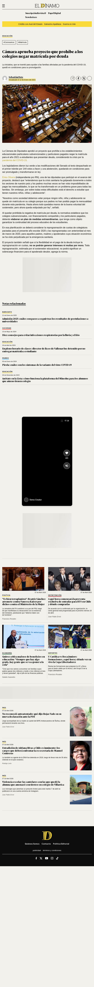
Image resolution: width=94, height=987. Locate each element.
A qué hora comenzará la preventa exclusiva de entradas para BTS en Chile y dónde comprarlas (69, 601)
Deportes (52, 653)
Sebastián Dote (16, 77)
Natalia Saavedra (8, 677)
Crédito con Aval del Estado (30, 24)
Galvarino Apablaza (52, 24)
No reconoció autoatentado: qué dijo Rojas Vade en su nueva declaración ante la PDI (31, 715)
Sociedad (6, 328)
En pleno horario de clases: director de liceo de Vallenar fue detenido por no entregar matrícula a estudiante (43, 350)
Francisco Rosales (9, 619)
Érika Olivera (8, 177)
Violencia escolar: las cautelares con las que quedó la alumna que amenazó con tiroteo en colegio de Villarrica (33, 783)
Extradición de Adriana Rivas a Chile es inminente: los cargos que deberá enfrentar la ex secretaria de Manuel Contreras (32, 750)
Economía (7, 653)
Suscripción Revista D (35, 13)
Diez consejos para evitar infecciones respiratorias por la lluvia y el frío (41, 335)
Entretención (54, 595)
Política (6, 595)
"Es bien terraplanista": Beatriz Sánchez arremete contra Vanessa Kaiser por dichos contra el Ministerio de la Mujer (24, 601)
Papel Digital (54, 13)
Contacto (46, 844)
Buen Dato (7, 312)
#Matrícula (22, 42)
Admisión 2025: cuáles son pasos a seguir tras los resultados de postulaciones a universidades (45, 320)
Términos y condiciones (52, 850)
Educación (7, 36)
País (4, 708)
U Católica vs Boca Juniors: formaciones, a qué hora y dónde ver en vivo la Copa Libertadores (69, 659)
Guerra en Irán (69, 24)
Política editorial (61, 844)
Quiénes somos (32, 844)
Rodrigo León (6, 763)
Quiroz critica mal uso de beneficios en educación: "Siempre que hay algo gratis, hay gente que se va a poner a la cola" (23, 660)
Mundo (5, 358)
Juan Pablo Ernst (54, 617)
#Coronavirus (8, 42)
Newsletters (31, 17)
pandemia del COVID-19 (14, 160)
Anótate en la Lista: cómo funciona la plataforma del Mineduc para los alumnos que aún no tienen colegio (45, 380)
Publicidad (37, 850)
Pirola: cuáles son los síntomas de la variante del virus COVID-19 (37, 364)
